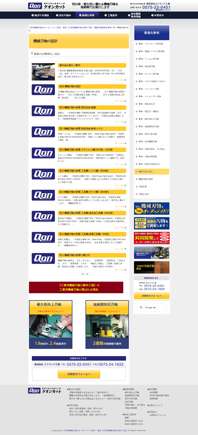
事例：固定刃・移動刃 (149, 111)
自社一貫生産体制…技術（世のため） (86, 408)
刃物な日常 (144, 194)
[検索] (151, 307)
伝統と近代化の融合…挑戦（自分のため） (88, 414)
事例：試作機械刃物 (148, 141)
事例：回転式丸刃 (147, 104)
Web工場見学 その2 (134, 424)
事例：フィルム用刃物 (149, 59)
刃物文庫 (143, 186)
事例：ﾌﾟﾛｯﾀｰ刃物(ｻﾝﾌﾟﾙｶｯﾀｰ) (152, 81)
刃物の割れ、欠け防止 (135, 405)
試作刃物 (129, 402)
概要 (127, 418)
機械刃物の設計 (146, 171)
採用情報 (154, 398)
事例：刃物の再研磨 (148, 156)
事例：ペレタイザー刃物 (150, 96)
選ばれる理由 (74, 389)
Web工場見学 (130, 414)
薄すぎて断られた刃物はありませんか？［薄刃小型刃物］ (95, 398)
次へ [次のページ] (84, 274)
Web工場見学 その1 (134, 421)
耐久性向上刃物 (132, 392)
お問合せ (153, 412)
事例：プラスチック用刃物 (151, 44)
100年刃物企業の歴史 (159, 395)
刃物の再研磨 (131, 408)
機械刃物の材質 (146, 179)
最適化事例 (129, 389)
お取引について (156, 405)
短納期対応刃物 (132, 395)
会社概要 (153, 389)
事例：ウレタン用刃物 (149, 74)
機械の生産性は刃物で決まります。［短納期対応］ (92, 395)
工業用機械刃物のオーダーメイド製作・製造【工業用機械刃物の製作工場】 (96, 431)
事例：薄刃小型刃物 (148, 134)
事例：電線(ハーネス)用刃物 (151, 51)
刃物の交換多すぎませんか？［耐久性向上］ (89, 392)
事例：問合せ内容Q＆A (149, 164)
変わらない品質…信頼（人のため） (85, 411)
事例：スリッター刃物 (149, 89)
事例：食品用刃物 (147, 66)
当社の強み (73, 405)
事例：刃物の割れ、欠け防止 (152, 149)
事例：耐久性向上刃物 (149, 119)
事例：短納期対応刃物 (149, 126)
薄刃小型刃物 (131, 398)
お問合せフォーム (158, 415)
